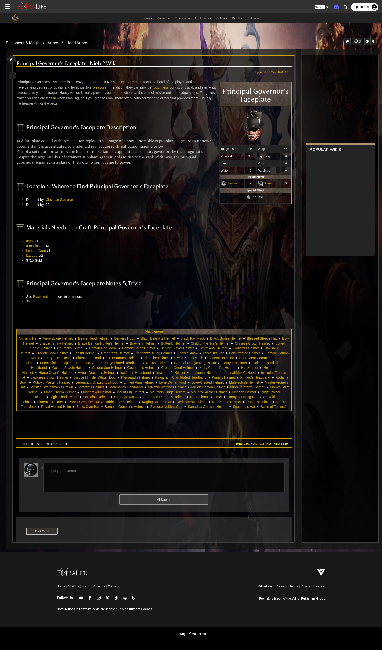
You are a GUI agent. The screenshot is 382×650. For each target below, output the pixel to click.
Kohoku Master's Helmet (88, 382)
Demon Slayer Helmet (205, 348)
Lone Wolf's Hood (210, 382)
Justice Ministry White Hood (112, 377)
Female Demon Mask (54, 358)
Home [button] (147, 18)
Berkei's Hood (134, 338)
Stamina (229, 183)
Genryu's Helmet (255, 363)
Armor (53, 43)
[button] (321, 7)
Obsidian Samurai (61, 200)
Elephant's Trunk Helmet (188, 353)
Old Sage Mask (155, 397)
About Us (99, 586)
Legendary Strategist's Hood (134, 382)
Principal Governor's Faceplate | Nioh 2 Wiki (68, 63)
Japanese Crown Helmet (66, 377)
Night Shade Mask (93, 397)
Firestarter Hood (119, 358)
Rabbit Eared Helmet (146, 402)
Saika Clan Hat (121, 407)
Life (251, 197)
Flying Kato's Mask (219, 358)
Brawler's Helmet (165, 343)
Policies (318, 586)
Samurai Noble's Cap (199, 407)
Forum (86, 586)
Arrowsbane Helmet (67, 338)
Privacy (306, 586)
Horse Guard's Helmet (55, 372)
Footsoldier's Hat (252, 358)
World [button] (237, 18)
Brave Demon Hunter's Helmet (124, 343)
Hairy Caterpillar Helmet (228, 368)
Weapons (101, 87)
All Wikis (73, 586)
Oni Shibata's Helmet (235, 397)
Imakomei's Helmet (170, 372)
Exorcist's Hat (249, 353)
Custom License (140, 609)
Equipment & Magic (23, 43)
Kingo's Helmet (240, 377)
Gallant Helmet (178, 363)
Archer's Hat (37, 338)
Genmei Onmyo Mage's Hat (216, 363)
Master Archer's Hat (56, 387)
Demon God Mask (131, 348)
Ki (84, 98)
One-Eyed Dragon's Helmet (193, 397)
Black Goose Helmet (235, 338)
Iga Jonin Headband (135, 372)
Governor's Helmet (151, 368)
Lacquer (34, 255)
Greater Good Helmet (187, 368)
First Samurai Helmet (153, 358)
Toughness (162, 87)
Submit (163, 500)
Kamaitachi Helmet (152, 377)
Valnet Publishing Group (308, 598)
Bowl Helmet (47, 343)
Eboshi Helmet (120, 353)
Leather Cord (38, 251)
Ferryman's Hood (88, 358)
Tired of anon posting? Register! (259, 443)
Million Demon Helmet (253, 387)
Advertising (266, 586)
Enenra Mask (223, 353)
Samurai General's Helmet (158, 407)
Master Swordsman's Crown (97, 387)
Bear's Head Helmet (102, 338)
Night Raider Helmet (58, 397)
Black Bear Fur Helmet (167, 338)
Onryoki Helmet (45, 402)
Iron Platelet (37, 246)
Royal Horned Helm (89, 407)
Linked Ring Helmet (176, 382)
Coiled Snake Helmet (64, 348)
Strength (267, 183)
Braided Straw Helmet (79, 343)
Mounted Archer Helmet (252, 392)
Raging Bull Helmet (182, 402)
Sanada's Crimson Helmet (241, 407)
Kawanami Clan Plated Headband (198, 377)
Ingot (32, 241)
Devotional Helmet (242, 348)
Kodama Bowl (54, 382)
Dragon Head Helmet (87, 353)
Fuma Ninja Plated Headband (139, 363)
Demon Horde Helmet (167, 348)
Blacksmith (43, 297)
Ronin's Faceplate (55, 407)
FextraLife (266, 598)
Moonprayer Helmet (139, 392)
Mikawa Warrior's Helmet (213, 387)
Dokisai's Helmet (53, 353)
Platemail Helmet (76, 402)
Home (61, 586)
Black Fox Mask (202, 338)
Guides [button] (253, 18)
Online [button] (221, 18)
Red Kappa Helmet (252, 402)
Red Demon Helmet (217, 402)
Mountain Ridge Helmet (211, 392)
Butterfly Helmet (196, 343)
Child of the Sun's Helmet (233, 343)
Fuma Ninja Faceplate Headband (86, 363)
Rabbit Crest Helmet (109, 402)
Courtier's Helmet (99, 348)
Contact (113, 586)
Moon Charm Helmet (103, 392)
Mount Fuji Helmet (174, 392)
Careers (281, 586)
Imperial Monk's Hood (238, 372)
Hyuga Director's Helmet (95, 372)
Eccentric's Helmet (150, 353)
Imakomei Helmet (204, 372)
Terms (294, 586)
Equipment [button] (203, 18)
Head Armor (77, 43)
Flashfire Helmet (187, 358)
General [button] (163, 18)
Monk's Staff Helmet (66, 392)
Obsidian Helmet (125, 397)
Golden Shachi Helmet (80, 368)
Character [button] (182, 18)
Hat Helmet (259, 368)
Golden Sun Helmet (117, 368)
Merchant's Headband (171, 387)
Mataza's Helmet (137, 387)
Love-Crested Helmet (245, 382)
